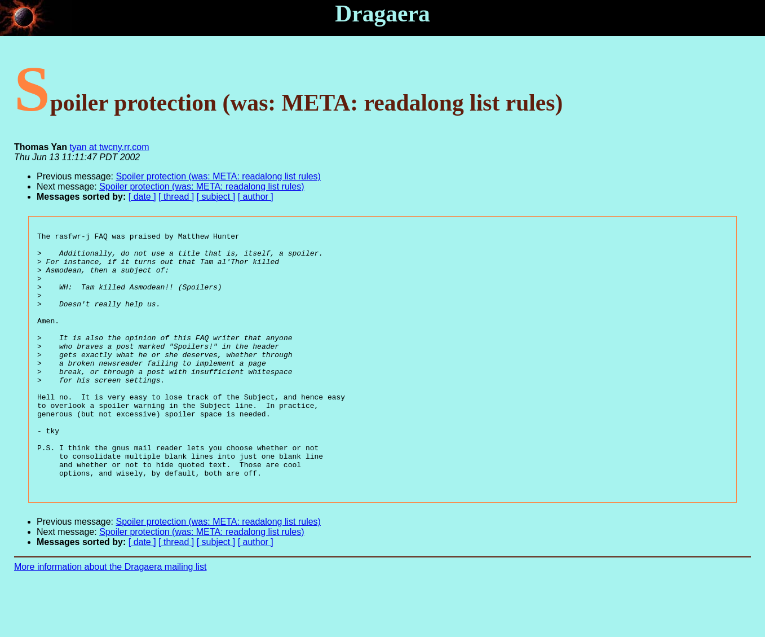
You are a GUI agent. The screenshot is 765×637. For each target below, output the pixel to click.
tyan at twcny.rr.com (109, 147)
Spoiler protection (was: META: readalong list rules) (218, 176)
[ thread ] (176, 196)
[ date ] (142, 196)
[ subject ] (216, 196)
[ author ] (255, 196)
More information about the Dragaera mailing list (110, 617)
